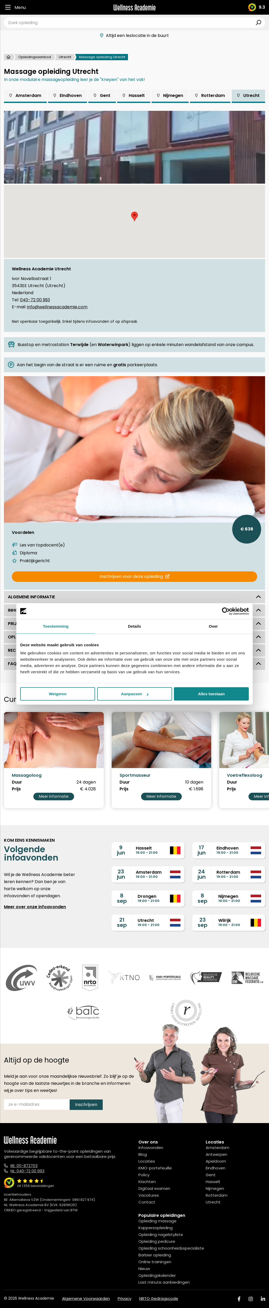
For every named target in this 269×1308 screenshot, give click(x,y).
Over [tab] (213, 626)
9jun (121, 850)
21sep (122, 922)
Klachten (147, 1181)
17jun (202, 850)
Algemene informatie (134, 597)
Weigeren (57, 694)
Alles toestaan (211, 694)
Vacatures (148, 1195)
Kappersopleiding (155, 1227)
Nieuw (144, 1268)
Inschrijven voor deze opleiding (135, 576)
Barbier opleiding (154, 1255)
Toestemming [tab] (56, 626)
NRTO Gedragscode (158, 1298)
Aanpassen (134, 694)
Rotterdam (210, 95)
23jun (121, 874)
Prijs (16, 789)
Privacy (124, 1298)
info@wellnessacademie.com (57, 307)
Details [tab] (134, 626)
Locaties (146, 1161)
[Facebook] (239, 1299)
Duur (17, 782)
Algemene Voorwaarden (86, 1298)
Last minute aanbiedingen (164, 1282)
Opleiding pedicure (156, 1241)
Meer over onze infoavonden (35, 907)
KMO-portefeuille (155, 1168)
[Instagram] (251, 1299)
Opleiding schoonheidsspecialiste (171, 1248)
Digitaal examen (154, 1188)
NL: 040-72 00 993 (27, 1171)
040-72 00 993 (35, 300)
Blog (142, 1154)
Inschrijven (86, 1105)
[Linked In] (263, 1299)
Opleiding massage (157, 1221)
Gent (102, 95)
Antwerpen (216, 1154)
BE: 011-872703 (24, 1165)
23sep (203, 922)
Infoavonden (150, 1147)
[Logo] (134, 7)
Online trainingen (154, 1262)
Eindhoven (68, 95)
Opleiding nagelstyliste (160, 1234)
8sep (122, 898)
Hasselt (134, 95)
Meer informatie (54, 796)
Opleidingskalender (157, 1275)
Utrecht (65, 56)
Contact (146, 1202)
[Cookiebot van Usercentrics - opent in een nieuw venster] (226, 611)
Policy (143, 1175)
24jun (202, 874)
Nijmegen (170, 95)
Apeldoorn (216, 1161)
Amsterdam (25, 95)
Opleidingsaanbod (34, 56)
